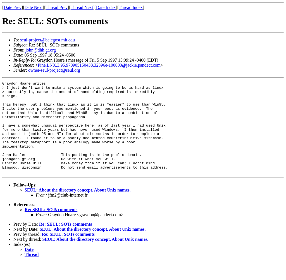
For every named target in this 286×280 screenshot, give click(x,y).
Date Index (106, 7)
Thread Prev (57, 7)
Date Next (34, 7)
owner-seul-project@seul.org (54, 70)
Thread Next (82, 7)
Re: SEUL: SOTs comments (51, 228)
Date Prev (13, 7)
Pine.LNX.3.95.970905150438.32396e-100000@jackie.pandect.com (99, 65)
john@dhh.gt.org (40, 50)
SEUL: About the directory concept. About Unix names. (78, 208)
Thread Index (131, 7)
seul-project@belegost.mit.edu (47, 40)
